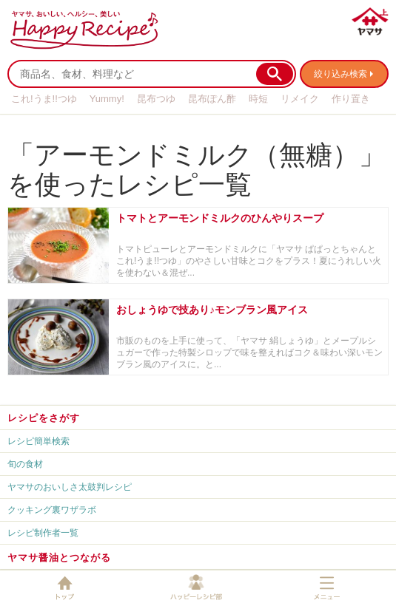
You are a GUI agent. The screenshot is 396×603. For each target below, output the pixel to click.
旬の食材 (25, 464)
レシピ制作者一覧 (42, 533)
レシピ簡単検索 (38, 441)
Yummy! (107, 98)
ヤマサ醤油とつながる (59, 557)
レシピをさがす (43, 417)
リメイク (300, 98)
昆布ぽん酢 (212, 98)
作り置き (351, 98)
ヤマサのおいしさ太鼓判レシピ (69, 487)
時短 (258, 98)
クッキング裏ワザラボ (51, 510)
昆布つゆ (156, 98)
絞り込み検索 (340, 74)
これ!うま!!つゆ (44, 98)
